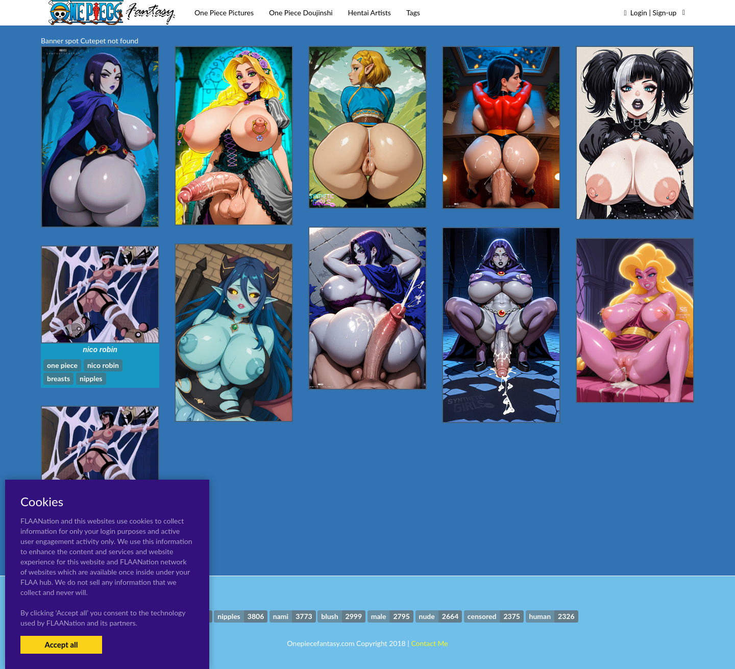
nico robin (100, 349)
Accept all (61, 644)
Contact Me (429, 643)
